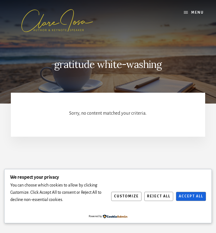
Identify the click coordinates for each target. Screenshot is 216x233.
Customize (126, 196)
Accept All (191, 196)
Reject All (158, 196)
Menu (197, 12)
